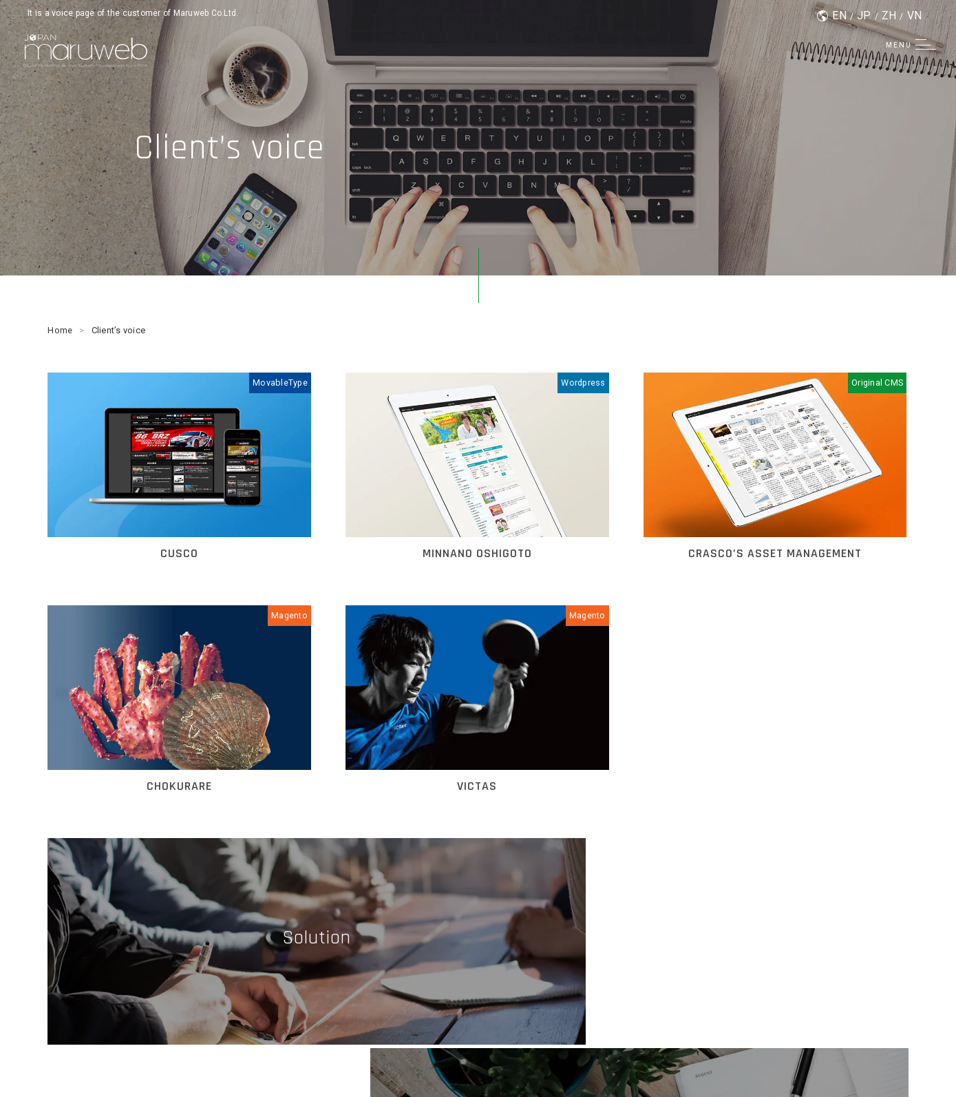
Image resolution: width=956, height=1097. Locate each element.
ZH (889, 15)
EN (839, 15)
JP (864, 15)
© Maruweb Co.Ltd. (478, 1062)
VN (914, 15)
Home (59, 330)
